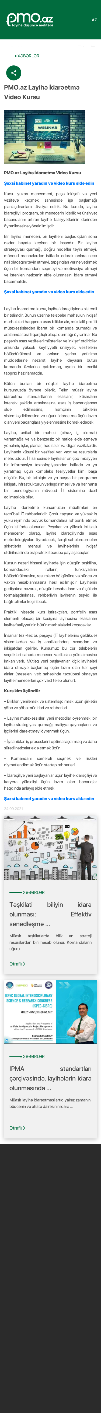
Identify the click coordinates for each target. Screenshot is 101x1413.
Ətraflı (17, 964)
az (94, 20)
